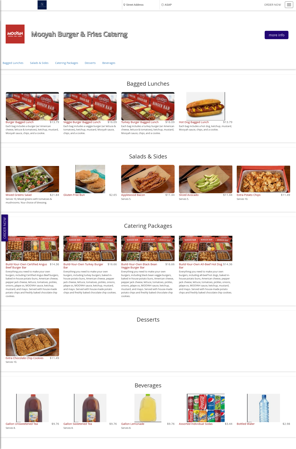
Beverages (108, 63)
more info (276, 35)
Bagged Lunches (13, 63)
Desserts (90, 63)
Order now (272, 4)
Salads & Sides (39, 63)
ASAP (168, 4)
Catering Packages (66, 63)
